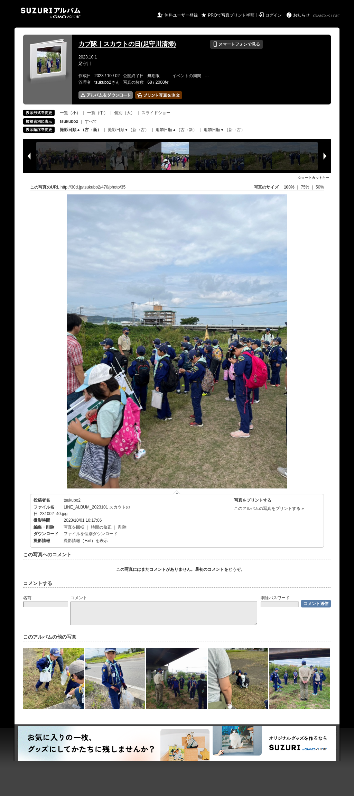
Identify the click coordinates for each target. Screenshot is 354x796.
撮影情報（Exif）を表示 (86, 540)
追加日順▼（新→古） (224, 129)
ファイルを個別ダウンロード (91, 533)
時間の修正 (101, 527)
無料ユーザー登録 (181, 15)
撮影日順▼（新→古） (128, 129)
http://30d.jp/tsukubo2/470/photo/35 (92, 187)
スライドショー (155, 112)
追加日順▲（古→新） (176, 129)
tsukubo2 (72, 500)
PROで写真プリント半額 (231, 15)
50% (320, 187)
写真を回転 (74, 527)
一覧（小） (70, 112)
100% (289, 187)
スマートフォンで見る (236, 44)
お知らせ (301, 15)
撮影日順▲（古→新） (80, 129)
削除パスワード (275, 597)
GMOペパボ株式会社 (327, 15)
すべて (91, 121)
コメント (79, 597)
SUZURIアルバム (51, 13)
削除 (122, 527)
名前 (27, 597)
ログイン (273, 15)
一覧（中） (97, 112)
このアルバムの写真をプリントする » (269, 508)
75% (305, 187)
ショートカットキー (313, 178)
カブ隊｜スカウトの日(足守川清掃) (127, 43)
